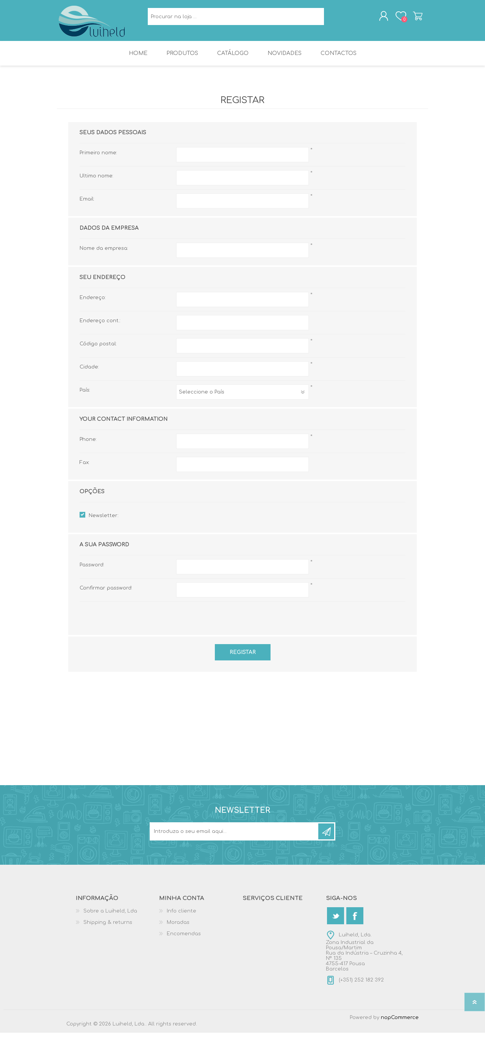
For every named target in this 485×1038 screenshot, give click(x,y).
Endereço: (93, 303)
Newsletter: (104, 521)
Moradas (178, 927)
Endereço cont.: (100, 326)
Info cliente (181, 916)
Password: (92, 570)
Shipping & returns (107, 927)
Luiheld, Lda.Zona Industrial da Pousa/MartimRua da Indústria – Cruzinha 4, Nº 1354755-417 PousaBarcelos (364, 957)
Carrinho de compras (410, 18)
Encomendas (184, 939)
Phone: (88, 444)
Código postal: (98, 349)
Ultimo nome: (96, 181)
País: (85, 395)
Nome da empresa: (104, 253)
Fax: (84, 467)
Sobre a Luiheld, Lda (110, 916)
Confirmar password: (106, 593)
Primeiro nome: (98, 158)
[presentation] (242, 621)
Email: (87, 204)
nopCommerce (400, 1022)
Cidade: (89, 372)
